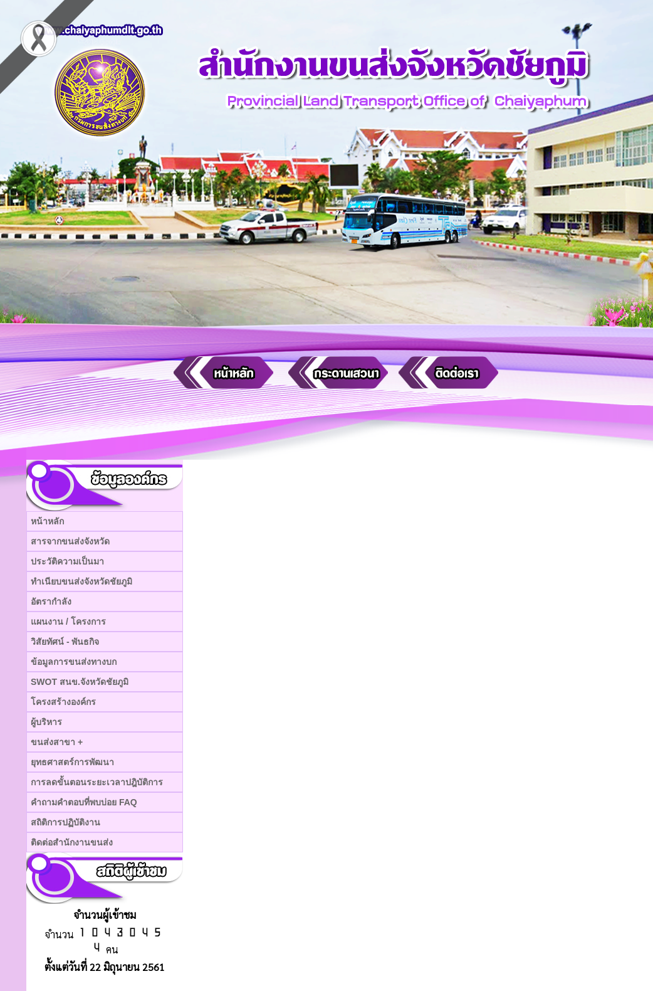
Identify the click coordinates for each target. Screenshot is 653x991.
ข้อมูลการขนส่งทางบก (74, 662)
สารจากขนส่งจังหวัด (70, 541)
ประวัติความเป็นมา (67, 561)
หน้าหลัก (47, 521)
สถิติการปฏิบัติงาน (65, 822)
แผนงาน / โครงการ (68, 622)
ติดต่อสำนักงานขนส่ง (72, 842)
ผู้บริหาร (46, 722)
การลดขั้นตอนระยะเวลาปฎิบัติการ (97, 782)
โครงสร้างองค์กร (63, 702)
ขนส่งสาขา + (57, 742)
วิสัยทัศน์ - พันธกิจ (65, 642)
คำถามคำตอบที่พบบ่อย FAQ (84, 802)
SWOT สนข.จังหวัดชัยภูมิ (79, 682)
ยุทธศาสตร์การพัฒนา (72, 762)
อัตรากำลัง (51, 601)
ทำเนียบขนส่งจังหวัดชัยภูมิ (81, 581)
